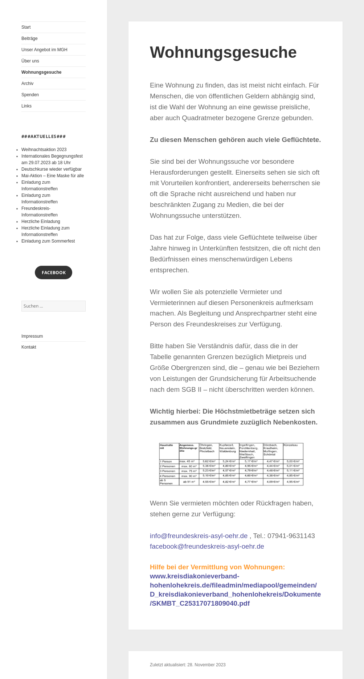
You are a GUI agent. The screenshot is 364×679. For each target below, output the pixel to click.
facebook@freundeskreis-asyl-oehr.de (207, 546)
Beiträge (29, 38)
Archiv (27, 83)
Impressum (32, 336)
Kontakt (28, 347)
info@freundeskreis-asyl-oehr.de (199, 536)
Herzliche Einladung (40, 221)
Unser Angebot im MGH (44, 49)
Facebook (54, 272)
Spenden (30, 94)
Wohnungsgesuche (41, 72)
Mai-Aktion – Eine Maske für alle (52, 175)
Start (25, 27)
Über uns (30, 61)
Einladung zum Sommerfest (48, 241)
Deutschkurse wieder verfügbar (51, 169)
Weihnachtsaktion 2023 (44, 149)
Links (26, 106)
